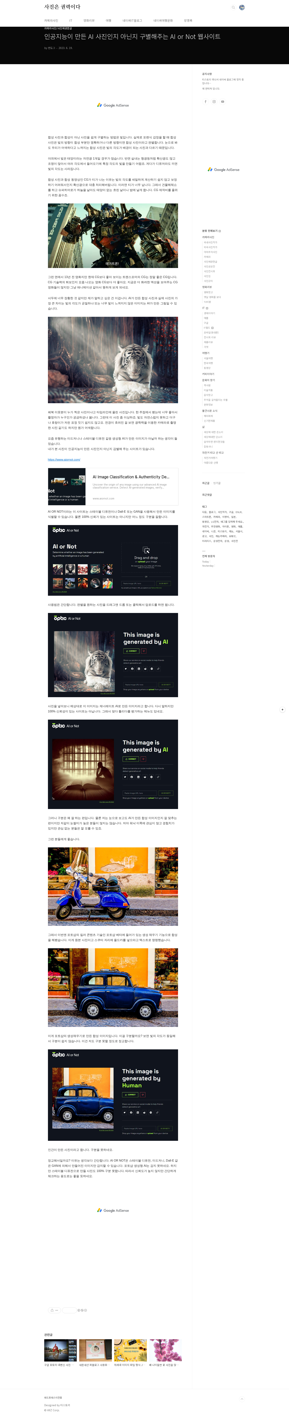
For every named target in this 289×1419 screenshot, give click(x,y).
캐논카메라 (221, 536)
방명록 (188, 20)
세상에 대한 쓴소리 (213, 432)
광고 (204, 536)
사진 (211, 536)
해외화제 (208, 416)
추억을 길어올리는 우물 (216, 400)
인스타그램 (214, 101)
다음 (204, 512)
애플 (206, 318)
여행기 (205, 353)
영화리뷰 (89, 20)
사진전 (234, 541)
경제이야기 (209, 313)
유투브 (222, 101)
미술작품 (208, 390)
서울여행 (208, 358)
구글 (206, 323)
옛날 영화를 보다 (212, 297)
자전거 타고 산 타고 (213, 452)
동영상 (207, 368)
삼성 (227, 541)
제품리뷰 (208, 342)
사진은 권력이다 (62, 7)
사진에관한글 (210, 261)
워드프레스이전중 (53, 1397)
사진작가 (222, 512)
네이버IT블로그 (132, 20)
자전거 (205, 526)
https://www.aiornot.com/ (64, 459)
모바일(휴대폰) (211, 332)
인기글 (217, 483)
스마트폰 (206, 517)
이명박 (225, 517)
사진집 (207, 276)
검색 (233, 7)
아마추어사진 (210, 252)
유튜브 (232, 536)
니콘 (213, 531)
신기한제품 (209, 420)
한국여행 (208, 363)
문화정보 (208, 404)
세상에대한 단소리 (213, 437)
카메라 (207, 257)
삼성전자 (217, 541)
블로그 (212, 512)
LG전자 (215, 521)
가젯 (206, 347)
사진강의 (208, 281)
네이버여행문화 (163, 20)
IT (70, 20)
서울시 (239, 531)
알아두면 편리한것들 (214, 441)
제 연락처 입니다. (211, 88)
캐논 (231, 531)
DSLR (239, 512)
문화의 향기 (208, 380)
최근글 (205, 483)
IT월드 (209, 327)
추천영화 (215, 526)
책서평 (207, 385)
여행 (108, 20)
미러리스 (206, 541)
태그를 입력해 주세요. (232, 521)
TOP (242, 1399)
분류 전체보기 (211, 231)
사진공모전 (209, 266)
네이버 (205, 531)
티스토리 (222, 531)
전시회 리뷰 (210, 337)
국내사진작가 (210, 242)
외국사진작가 (210, 247)
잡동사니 (208, 446)
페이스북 (205, 101)
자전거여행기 (210, 458)
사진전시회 (209, 271)
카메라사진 (51, 20)
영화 (233, 526)
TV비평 (207, 302)
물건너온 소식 (209, 410)
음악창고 (208, 395)
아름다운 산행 (211, 462)
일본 (233, 517)
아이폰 (225, 526)
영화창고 (208, 292)
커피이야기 (208, 374)
